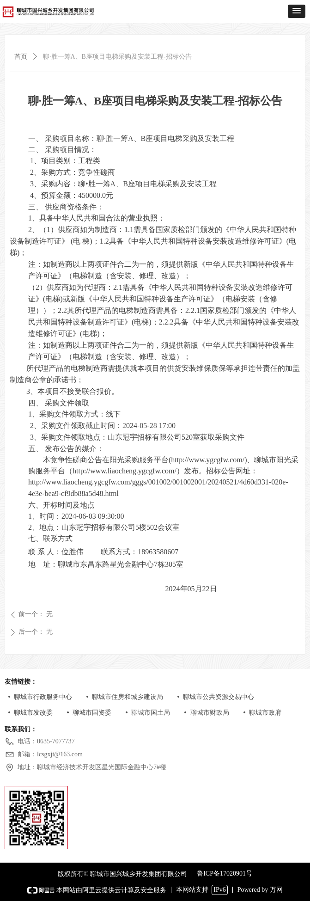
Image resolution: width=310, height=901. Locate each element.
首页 (20, 56)
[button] (296, 11)
